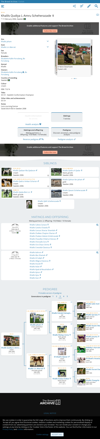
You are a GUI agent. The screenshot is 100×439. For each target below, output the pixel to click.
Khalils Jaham (6, 34)
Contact (50, 405)
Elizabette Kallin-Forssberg (11, 51)
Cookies (20, 429)
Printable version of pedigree (50, 280)
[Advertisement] (50, 25)
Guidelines (50, 414)
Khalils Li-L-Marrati (8, 40)
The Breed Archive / (10, 1)
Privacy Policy (8, 429)
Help (50, 409)
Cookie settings (42, 434)
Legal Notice (50, 400)
